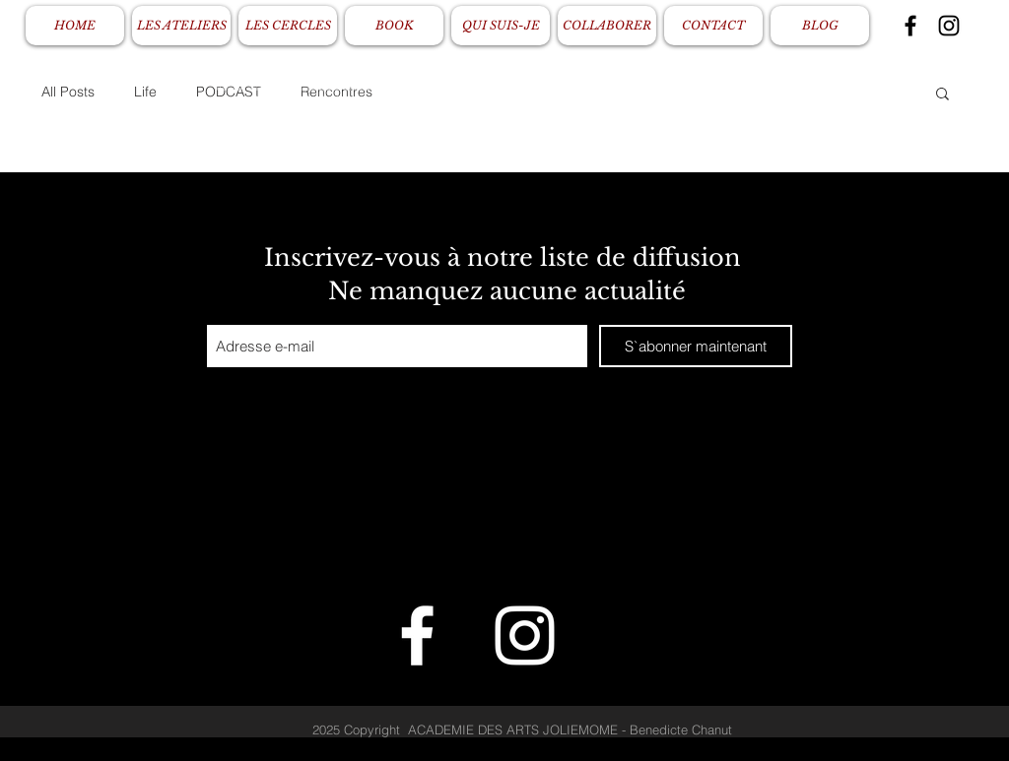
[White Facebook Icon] (417, 635)
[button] (942, 95)
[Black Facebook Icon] (910, 25)
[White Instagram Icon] (525, 635)
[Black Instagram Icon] (949, 25)
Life (145, 91)
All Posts (68, 91)
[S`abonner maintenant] (695, 346)
